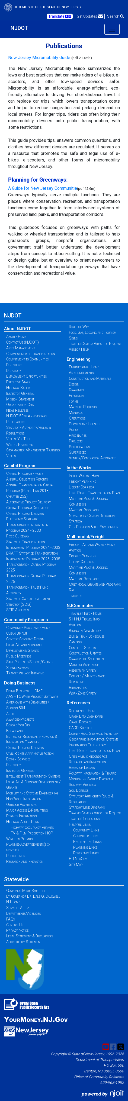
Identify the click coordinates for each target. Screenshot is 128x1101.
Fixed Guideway (17, 536)
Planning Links (85, 847)
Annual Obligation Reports (27, 479)
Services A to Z (18, 908)
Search (115, 16)
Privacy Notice (17, 930)
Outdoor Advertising (21, 804)
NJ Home (13, 902)
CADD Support (80, 728)
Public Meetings (18, 656)
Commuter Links (85, 836)
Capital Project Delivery (25, 513)
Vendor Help (79, 349)
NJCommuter (80, 605)
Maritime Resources (84, 510)
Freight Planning (83, 481)
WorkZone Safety (83, 693)
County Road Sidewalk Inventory (94, 733)
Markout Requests (83, 407)
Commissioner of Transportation (30, 353)
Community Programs (26, 619)
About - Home (16, 336)
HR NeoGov (78, 859)
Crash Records (80, 722)
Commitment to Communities (27, 359)
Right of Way (79, 327)
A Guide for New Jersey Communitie (42, 188)
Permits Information (21, 816)
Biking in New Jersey (85, 630)
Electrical (77, 395)
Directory (13, 370)
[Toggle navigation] (112, 29)
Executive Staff (18, 382)
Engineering (79, 359)
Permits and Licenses (84, 424)
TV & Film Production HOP (32, 833)
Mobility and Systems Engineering (32, 793)
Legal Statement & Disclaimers (29, 936)
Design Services (18, 759)
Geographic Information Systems (93, 739)
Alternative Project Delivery (28, 502)
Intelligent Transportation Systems (33, 776)
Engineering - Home (84, 367)
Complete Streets (82, 648)
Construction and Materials (90, 378)
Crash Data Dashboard (86, 716)
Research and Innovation (24, 861)
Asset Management (20, 348)
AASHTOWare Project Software (32, 696)
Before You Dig (18, 725)
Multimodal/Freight (86, 536)
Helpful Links (80, 824)
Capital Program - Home (24, 473)
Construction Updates (85, 653)
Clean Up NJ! (16, 633)
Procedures (78, 435)
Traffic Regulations (84, 818)
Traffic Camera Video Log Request (95, 343)
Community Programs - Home (28, 627)
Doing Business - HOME (24, 691)
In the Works (79, 467)
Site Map (75, 864)
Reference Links (85, 853)
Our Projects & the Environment (94, 527)
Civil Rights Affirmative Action (30, 753)
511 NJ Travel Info (84, 619)
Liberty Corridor (81, 487)
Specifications (79, 447)
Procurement (16, 856)
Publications (15, 422)
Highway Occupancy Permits (32, 827)
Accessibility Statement (23, 942)
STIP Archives (17, 610)
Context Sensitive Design (25, 639)
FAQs (10, 919)
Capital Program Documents (27, 508)
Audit (10, 713)
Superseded (77, 452)
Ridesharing (78, 687)
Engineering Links (87, 841)
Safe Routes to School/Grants (29, 662)
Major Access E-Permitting (27, 810)
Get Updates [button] (90, 16)
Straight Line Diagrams (87, 807)
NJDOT (19, 28)
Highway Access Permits (24, 821)
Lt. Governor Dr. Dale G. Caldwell (33, 896)
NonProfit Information (23, 799)
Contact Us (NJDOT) (22, 342)
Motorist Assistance (84, 664)
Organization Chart (21, 404)
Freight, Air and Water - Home (92, 544)
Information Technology (87, 745)
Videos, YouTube (18, 439)
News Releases (17, 410)
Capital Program (20, 465)
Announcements (81, 373)
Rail (72, 590)
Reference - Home (82, 711)
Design (74, 384)
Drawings (76, 390)
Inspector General (20, 393)
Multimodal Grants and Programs (95, 584)
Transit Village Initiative (25, 673)
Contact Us (14, 925)
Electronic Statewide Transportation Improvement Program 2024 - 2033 (28, 525)
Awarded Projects (20, 719)
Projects (75, 441)
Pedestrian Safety (83, 670)
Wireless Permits (19, 839)
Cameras (75, 642)
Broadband (14, 731)
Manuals (75, 412)
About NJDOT (17, 328)
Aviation (75, 550)
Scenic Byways (17, 667)
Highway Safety (18, 388)
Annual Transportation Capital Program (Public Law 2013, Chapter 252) (30, 490)
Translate (59, 16)
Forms (73, 401)
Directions (14, 365)
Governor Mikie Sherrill (26, 890)
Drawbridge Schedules (86, 659)
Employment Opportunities (26, 376)
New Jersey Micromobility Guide (39, 57)
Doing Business (20, 683)
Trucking (76, 596)
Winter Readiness (19, 444)
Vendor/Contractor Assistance (92, 458)
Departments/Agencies (23, 913)
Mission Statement (20, 399)
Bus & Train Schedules (86, 636)
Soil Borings (78, 790)
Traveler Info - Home (85, 613)
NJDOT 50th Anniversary (26, 416)
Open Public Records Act (88, 756)
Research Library (82, 767)
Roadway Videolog (82, 784)
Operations (77, 418)
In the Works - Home (84, 475)
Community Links (86, 830)
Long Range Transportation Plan (94, 493)
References (78, 702)
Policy (74, 429)
